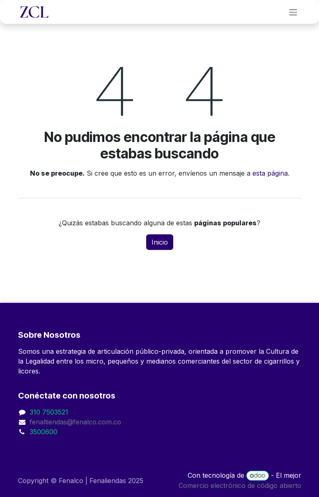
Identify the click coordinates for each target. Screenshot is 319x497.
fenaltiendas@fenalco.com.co (75, 422)
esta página (270, 173)
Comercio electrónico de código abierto (240, 485)
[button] (160, 464)
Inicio (159, 242)
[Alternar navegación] (293, 12)
